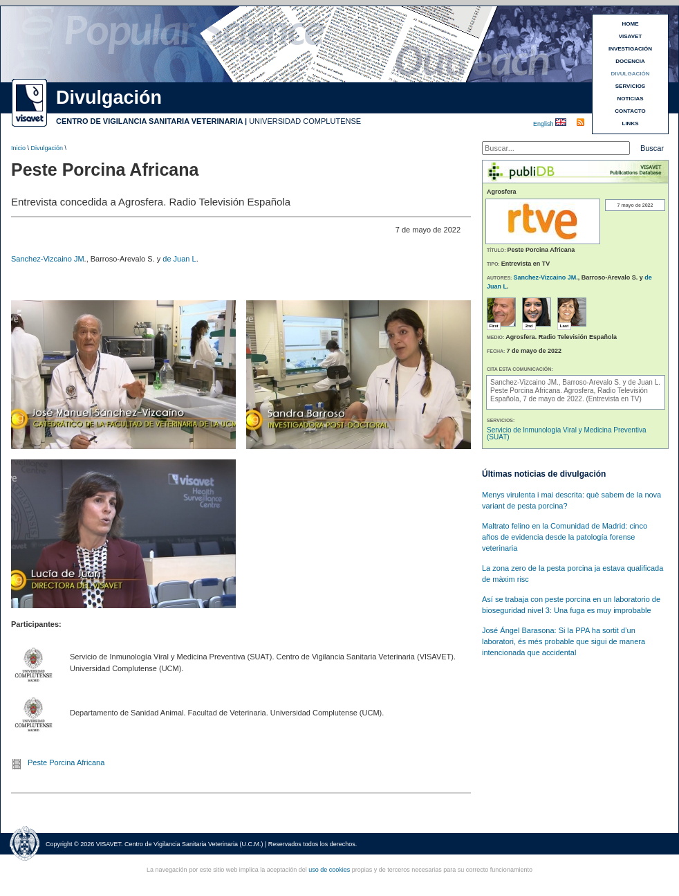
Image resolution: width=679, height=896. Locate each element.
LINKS (630, 123)
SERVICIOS (630, 86)
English (544, 123)
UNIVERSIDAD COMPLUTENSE (305, 121)
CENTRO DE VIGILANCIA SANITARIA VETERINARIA (149, 121)
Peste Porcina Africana (66, 762)
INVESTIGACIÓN (630, 49)
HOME (630, 24)
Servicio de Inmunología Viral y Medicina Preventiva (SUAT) (567, 433)
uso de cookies (329, 869)
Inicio (18, 148)
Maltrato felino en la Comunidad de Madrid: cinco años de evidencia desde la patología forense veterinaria (564, 537)
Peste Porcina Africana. (527, 390)
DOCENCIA (630, 61)
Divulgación (47, 148)
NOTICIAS (630, 98)
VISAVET (630, 36)
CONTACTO (630, 111)
